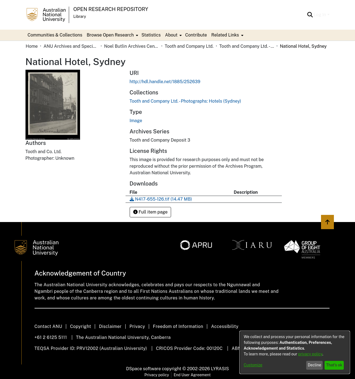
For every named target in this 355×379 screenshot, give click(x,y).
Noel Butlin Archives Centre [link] (131, 46)
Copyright (80, 326)
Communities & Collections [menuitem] (55, 35)
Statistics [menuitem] (151, 35)
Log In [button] (320, 14)
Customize (253, 365)
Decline (314, 365)
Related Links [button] (225, 35)
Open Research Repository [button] (110, 9)
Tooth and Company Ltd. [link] (189, 46)
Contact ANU (48, 326)
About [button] (171, 35)
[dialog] (295, 352)
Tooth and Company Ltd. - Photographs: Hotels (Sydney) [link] (246, 46)
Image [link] (136, 120)
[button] (309, 15)
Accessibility (224, 326)
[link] (185, 101)
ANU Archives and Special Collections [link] (71, 46)
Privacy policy (156, 375)
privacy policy (310, 354)
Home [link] (32, 46)
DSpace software (143, 368)
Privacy (137, 326)
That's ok (334, 365)
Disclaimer (110, 326)
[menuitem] (111, 35)
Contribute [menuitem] (196, 35)
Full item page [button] (150, 212)
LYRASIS (220, 368)
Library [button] (79, 16)
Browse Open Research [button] (110, 35)
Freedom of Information (178, 326)
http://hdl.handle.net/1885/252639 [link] (165, 81)
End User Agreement (192, 375)
